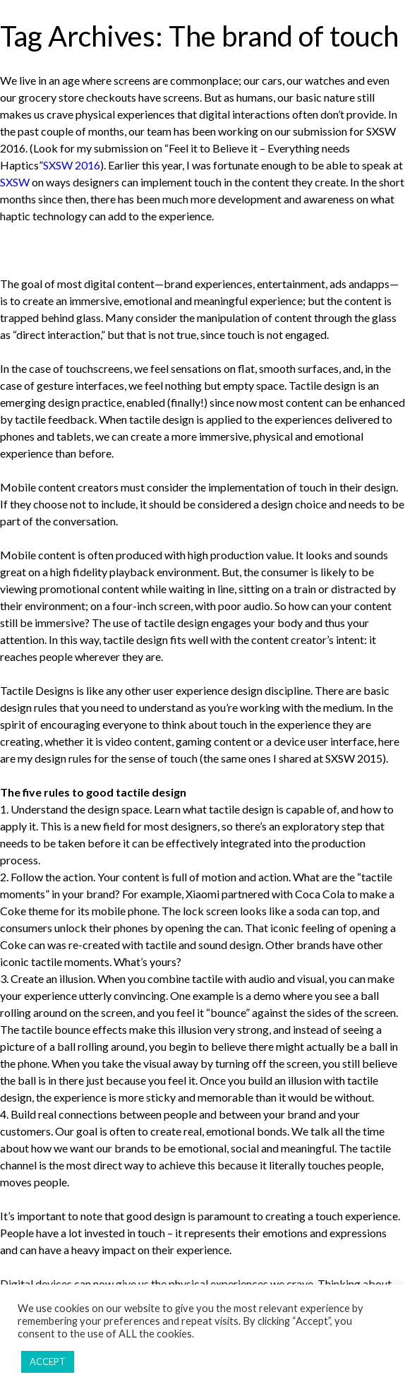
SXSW (15, 182)
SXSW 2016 (71, 165)
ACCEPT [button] (48, 1361)
